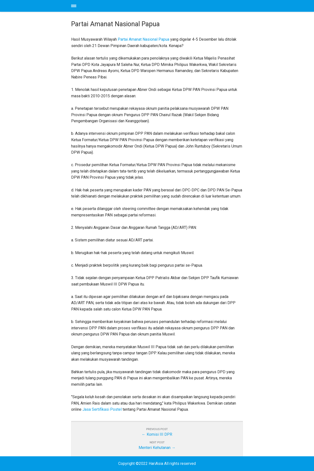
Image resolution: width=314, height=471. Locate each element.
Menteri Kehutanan (154, 447)
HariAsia (157, 6)
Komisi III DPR (159, 434)
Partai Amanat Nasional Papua (143, 39)
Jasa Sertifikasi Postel (102, 409)
